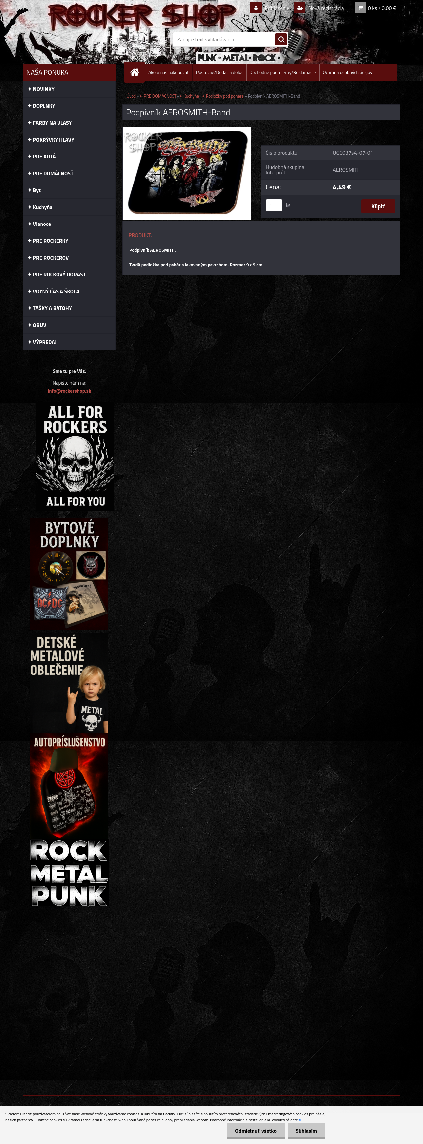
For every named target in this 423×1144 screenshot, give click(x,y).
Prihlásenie (277, 8)
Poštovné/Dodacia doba (219, 72)
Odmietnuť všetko (256, 1131)
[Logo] (68, 39)
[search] (281, 39)
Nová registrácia (325, 8)
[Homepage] (137, 72)
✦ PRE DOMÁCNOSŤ (157, 96)
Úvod (131, 96)
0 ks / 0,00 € (382, 8)
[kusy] (274, 205)
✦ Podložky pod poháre (222, 96)
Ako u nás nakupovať (168, 72)
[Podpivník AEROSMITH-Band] (187, 130)
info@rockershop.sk (69, 391)
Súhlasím (306, 1131)
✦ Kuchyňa (189, 96)
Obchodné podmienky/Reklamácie (283, 72)
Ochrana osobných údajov (347, 72)
